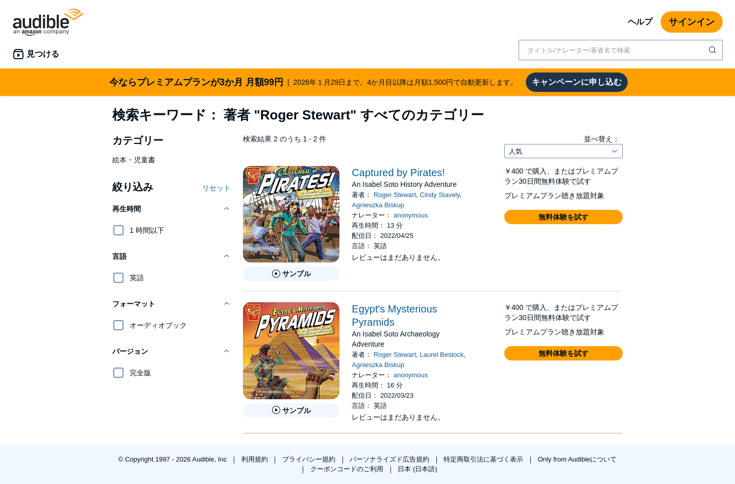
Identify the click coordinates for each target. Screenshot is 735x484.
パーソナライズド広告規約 (390, 459)
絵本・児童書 (133, 160)
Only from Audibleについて (577, 459)
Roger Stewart (395, 195)
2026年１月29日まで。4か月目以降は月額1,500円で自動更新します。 (313, 82)
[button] (171, 209)
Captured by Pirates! (398, 172)
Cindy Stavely (440, 195)
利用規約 (255, 459)
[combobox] (621, 50)
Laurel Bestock (441, 354)
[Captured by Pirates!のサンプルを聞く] (291, 274)
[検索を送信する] (713, 50)
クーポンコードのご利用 (347, 469)
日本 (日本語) (417, 469)
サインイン (692, 22)
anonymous (411, 215)
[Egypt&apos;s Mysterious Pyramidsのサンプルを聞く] (291, 410)
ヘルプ (640, 21)
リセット (216, 188)
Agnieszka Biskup (378, 205)
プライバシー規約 (309, 459)
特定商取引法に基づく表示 (484, 459)
